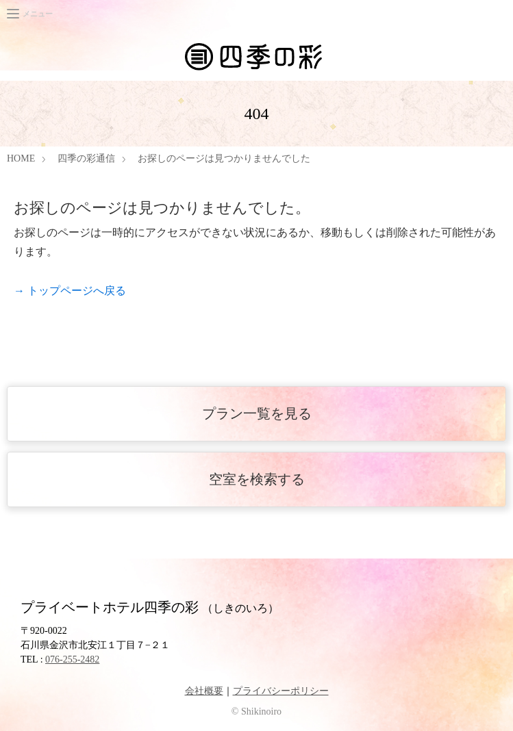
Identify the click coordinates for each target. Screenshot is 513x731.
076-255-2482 (72, 659)
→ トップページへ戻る (70, 290)
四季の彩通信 (86, 158)
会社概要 (204, 691)
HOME (21, 158)
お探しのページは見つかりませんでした (224, 158)
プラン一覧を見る (257, 413)
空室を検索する (257, 479)
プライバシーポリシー (281, 691)
